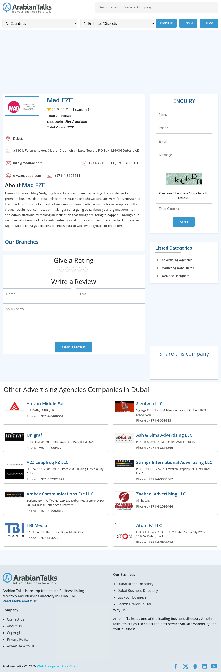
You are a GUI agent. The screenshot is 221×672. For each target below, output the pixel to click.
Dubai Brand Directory (135, 583)
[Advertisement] (110, 63)
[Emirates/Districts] (117, 23)
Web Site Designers (175, 276)
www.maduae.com (27, 175)
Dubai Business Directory (137, 590)
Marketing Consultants (177, 267)
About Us (14, 625)
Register (165, 23)
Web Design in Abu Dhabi (58, 666)
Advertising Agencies (177, 259)
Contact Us (15, 619)
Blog (209, 23)
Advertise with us (20, 645)
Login (188, 23)
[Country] (40, 23)
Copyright (14, 632)
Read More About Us (20, 601)
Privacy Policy (17, 639)
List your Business (131, 597)
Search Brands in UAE (134, 603)
